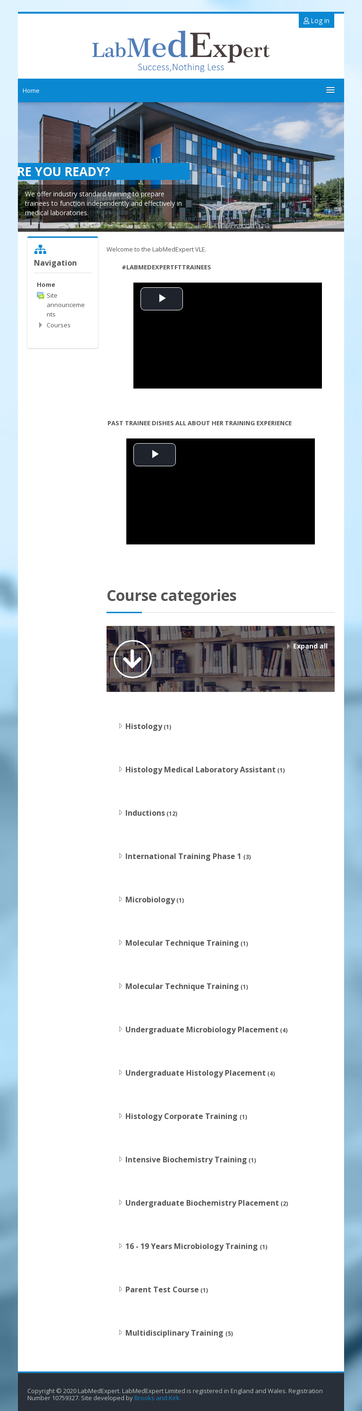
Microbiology (150, 899)
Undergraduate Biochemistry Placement (202, 1203)
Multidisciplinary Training (175, 1333)
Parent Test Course (162, 1289)
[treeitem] (62, 284)
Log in (316, 20)
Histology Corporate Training (182, 1116)
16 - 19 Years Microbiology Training (192, 1246)
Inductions (145, 813)
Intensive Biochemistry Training (186, 1159)
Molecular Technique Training (182, 943)
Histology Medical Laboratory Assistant (200, 769)
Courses (59, 325)
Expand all (310, 645)
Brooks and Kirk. (158, 1398)
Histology (143, 726)
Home (31, 90)
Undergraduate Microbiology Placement (202, 1029)
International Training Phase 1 (184, 856)
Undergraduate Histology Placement (195, 1073)
